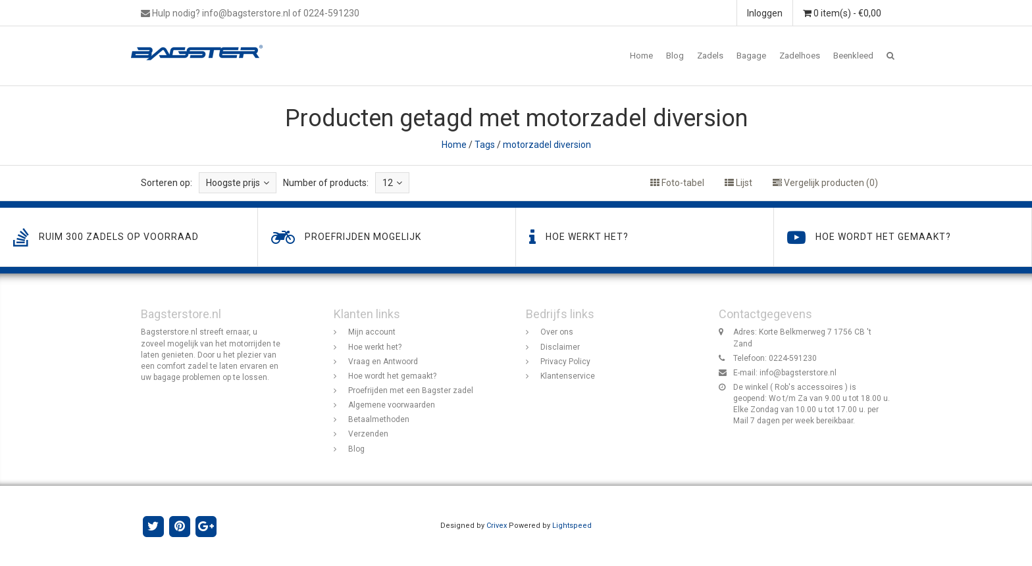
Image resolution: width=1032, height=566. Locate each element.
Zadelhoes (799, 55)
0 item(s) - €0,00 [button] (842, 13)
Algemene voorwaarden (391, 405)
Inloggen (765, 13)
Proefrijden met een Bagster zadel (410, 390)
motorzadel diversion (547, 144)
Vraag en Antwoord (383, 361)
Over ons (556, 332)
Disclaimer (560, 347)
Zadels (710, 55)
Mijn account (372, 332)
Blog (675, 55)
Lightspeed (572, 525)
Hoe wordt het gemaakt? (392, 376)
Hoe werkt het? (374, 347)
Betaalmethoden (378, 419)
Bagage (751, 55)
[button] (890, 55)
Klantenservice (567, 376)
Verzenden (368, 433)
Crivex (496, 525)
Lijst (738, 182)
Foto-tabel (677, 182)
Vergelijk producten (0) (825, 182)
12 (392, 182)
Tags (485, 144)
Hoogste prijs (237, 182)
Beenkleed (853, 55)
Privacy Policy (565, 361)
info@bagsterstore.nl (798, 372)
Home (641, 55)
